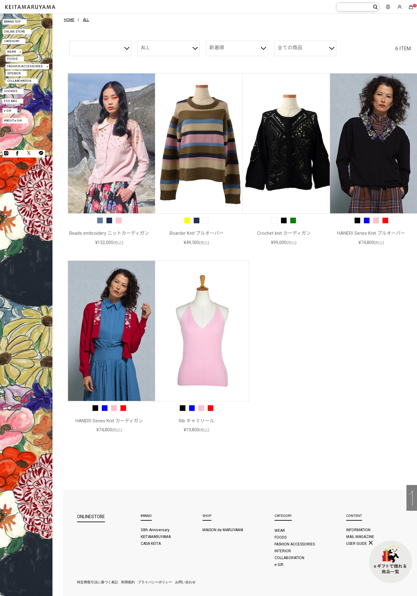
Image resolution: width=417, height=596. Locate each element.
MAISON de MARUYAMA (222, 530)
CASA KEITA (151, 543)
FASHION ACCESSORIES (25, 66)
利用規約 (128, 582)
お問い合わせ (185, 582)
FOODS (12, 58)
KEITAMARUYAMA (156, 537)
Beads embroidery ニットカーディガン (109, 233)
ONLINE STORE (14, 31)
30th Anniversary (155, 530)
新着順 (216, 48)
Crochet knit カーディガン (284, 233)
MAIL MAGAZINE (360, 537)
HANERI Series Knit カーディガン (109, 421)
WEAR (11, 51)
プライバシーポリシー (155, 582)
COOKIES (10, 91)
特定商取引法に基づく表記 (97, 582)
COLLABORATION (19, 80)
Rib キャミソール (196, 421)
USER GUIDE (356, 543)
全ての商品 (290, 48)
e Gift (7, 110)
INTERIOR (13, 73)
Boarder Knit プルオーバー (197, 233)
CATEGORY (11, 41)
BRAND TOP (12, 21)
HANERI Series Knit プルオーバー (371, 233)
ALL (145, 48)
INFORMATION (358, 530)
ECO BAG (10, 101)
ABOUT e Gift (13, 120)
